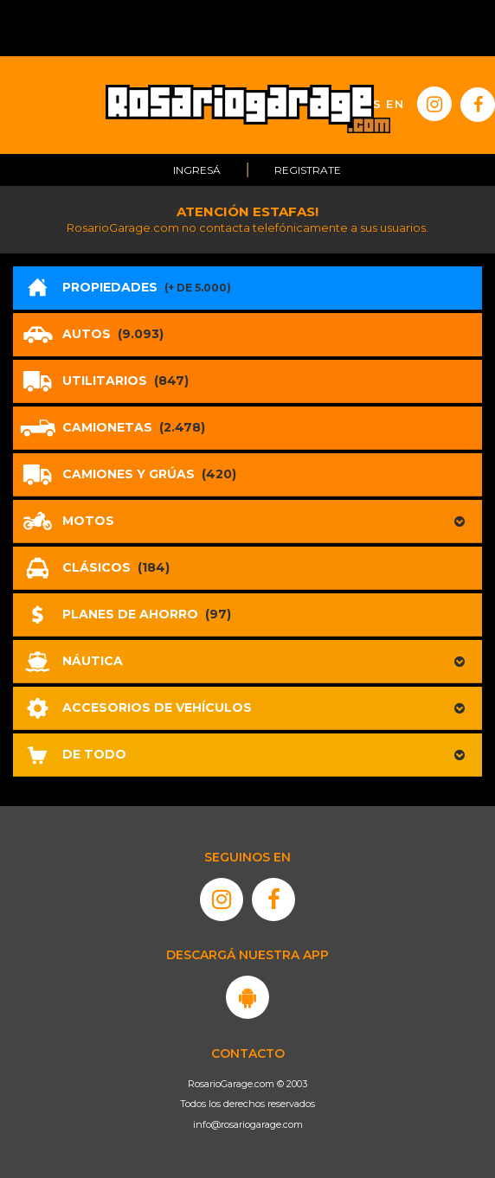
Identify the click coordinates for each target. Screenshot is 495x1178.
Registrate (307, 169)
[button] (247, 521)
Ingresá (197, 169)
